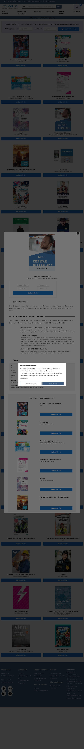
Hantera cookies (31, 383)
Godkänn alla (53, 383)
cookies (32, 368)
